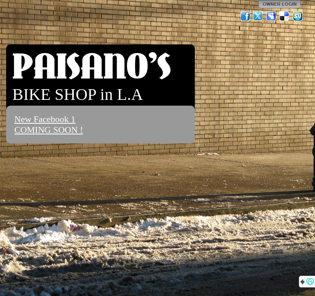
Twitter (258, 16)
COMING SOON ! (48, 130)
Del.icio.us (284, 16)
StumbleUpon (298, 16)
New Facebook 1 (44, 119)
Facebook (245, 16)
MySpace (271, 16)
